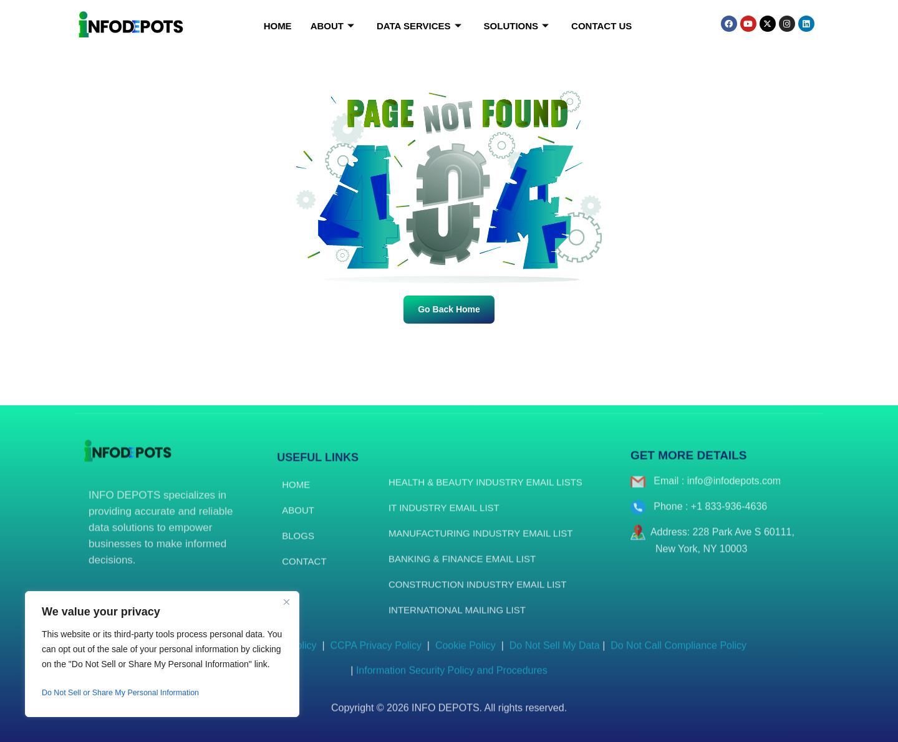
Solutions (516, 26)
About (332, 26)
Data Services (419, 26)
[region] (162, 654)
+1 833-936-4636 (729, 516)
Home (278, 26)
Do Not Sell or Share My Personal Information (130, 693)
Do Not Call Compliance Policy (675, 655)
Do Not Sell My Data (554, 655)
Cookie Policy (466, 655)
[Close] (286, 601)
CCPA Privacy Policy (376, 655)
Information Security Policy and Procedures (452, 680)
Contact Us (601, 26)
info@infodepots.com (734, 490)
